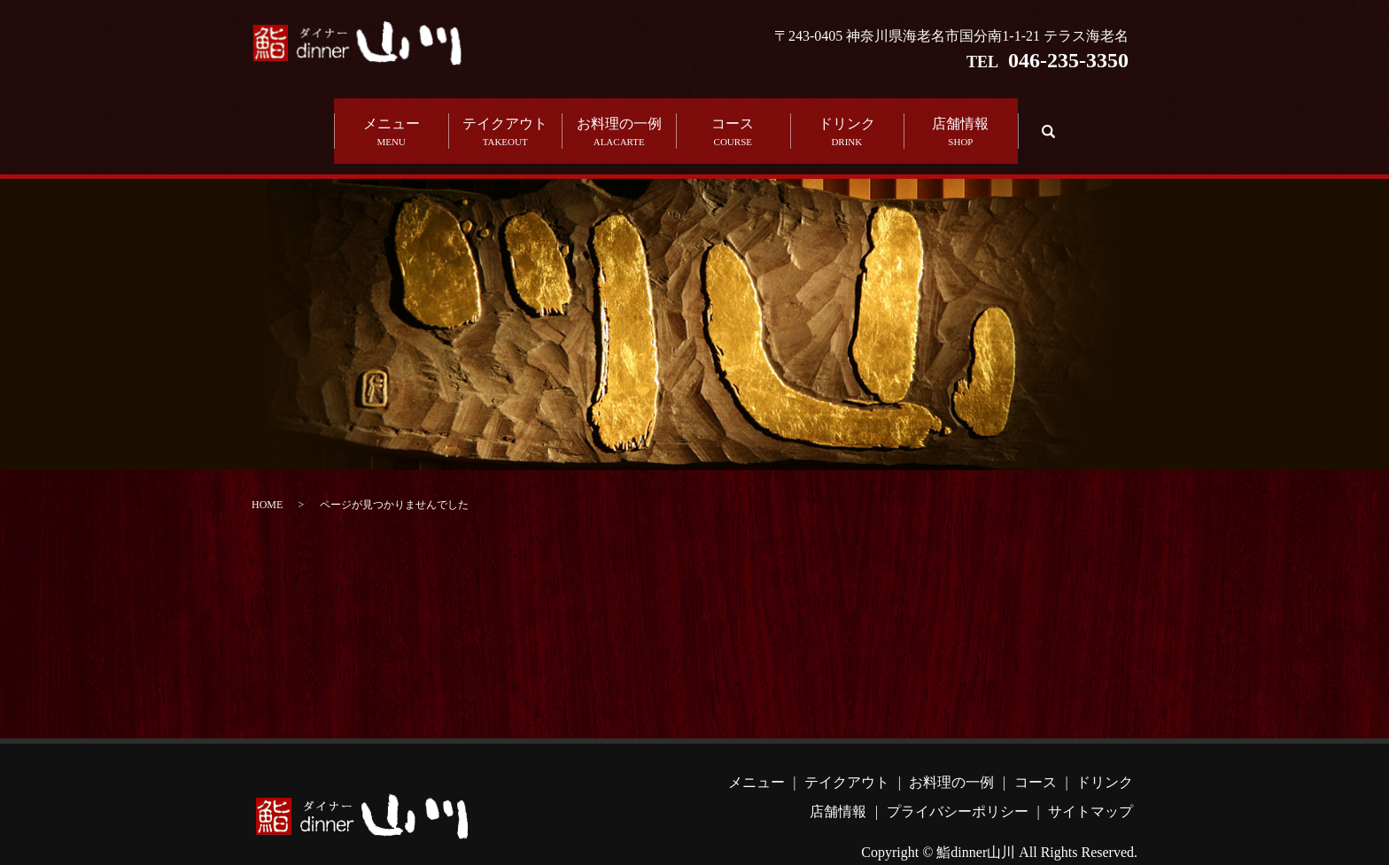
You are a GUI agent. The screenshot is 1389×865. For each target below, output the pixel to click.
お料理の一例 (618, 119)
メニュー (391, 119)
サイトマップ (1090, 786)
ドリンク (847, 119)
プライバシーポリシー (957, 786)
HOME (267, 480)
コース (733, 119)
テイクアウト (505, 119)
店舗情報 (960, 119)
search (1045, 118)
